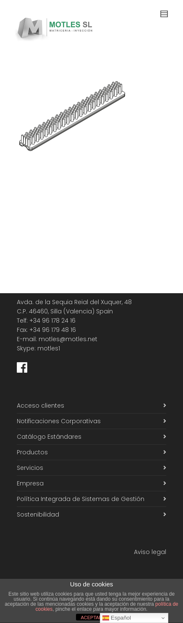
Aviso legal (150, 552)
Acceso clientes (40, 405)
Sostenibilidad (38, 514)
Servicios (30, 468)
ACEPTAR (91, 617)
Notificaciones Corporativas (59, 421)
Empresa (30, 483)
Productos (32, 452)
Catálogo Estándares (49, 436)
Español (116, 618)
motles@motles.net (68, 339)
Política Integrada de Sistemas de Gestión (80, 499)
